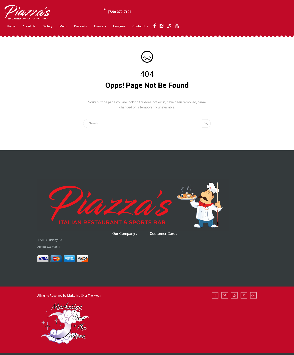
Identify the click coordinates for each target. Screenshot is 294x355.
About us (28, 26)
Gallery (47, 26)
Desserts (80, 26)
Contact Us (140, 26)
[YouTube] (177, 26)
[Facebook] (154, 26)
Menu (63, 26)
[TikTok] (169, 26)
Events (100, 26)
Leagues (119, 26)
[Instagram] (162, 26)
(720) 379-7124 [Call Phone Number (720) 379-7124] (119, 12)
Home (11, 26)
